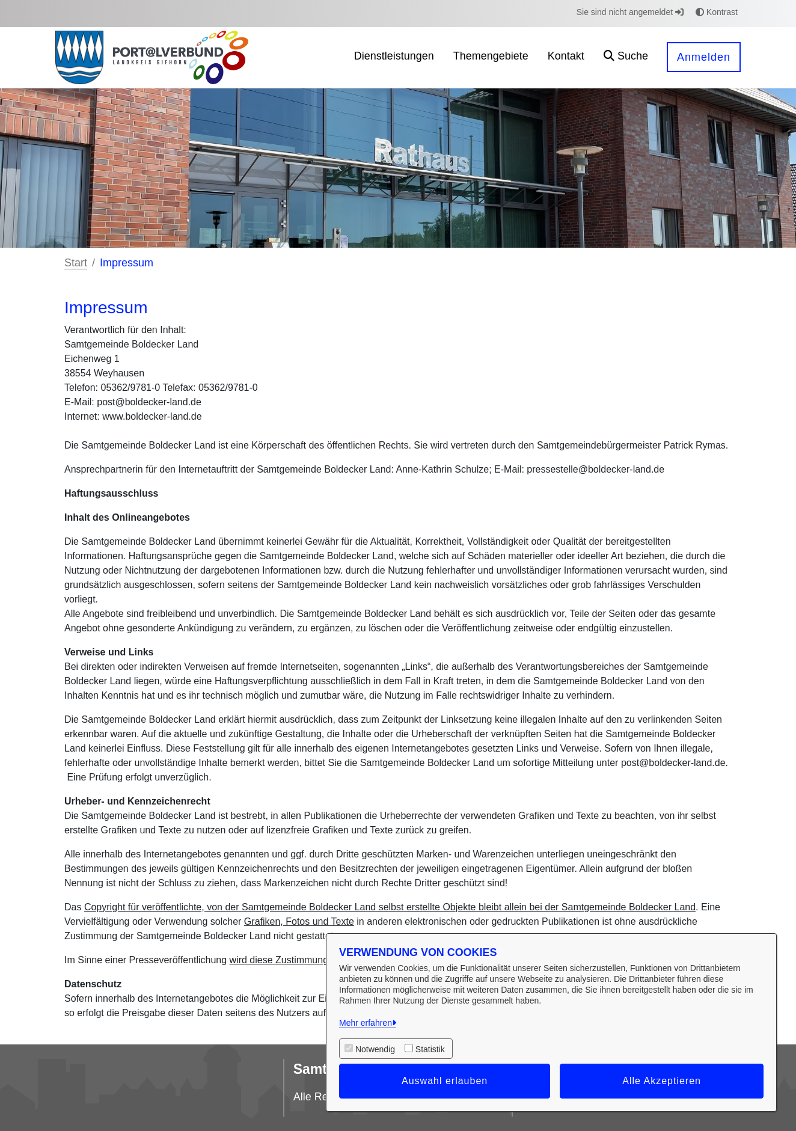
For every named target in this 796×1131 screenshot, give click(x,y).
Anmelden (703, 57)
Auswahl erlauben (445, 1081)
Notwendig (375, 1049)
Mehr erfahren (365, 1023)
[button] (626, 57)
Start (75, 263)
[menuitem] (394, 57)
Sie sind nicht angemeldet (630, 12)
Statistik (430, 1049)
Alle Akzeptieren (661, 1081)
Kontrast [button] (717, 12)
